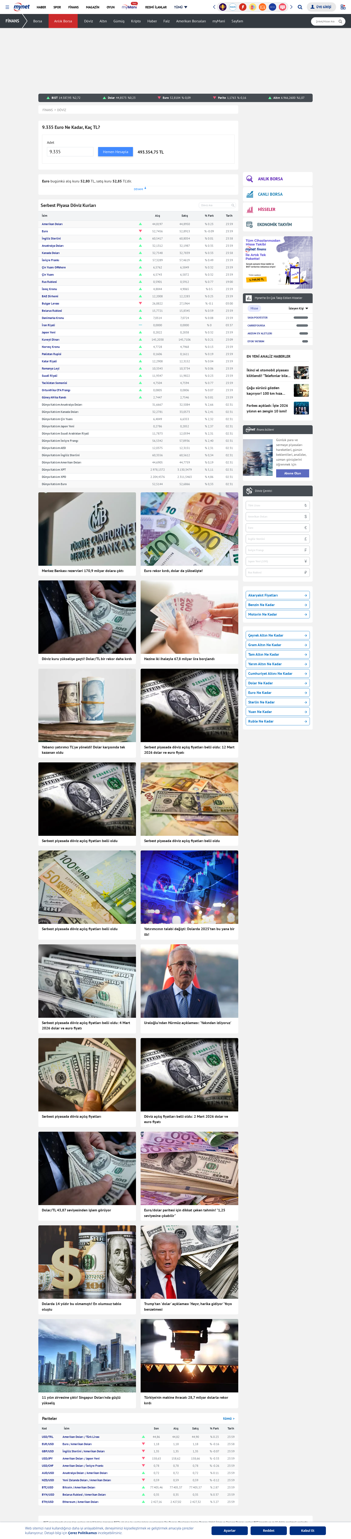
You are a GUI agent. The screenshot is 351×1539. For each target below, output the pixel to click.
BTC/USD (47, 1487)
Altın (103, 21)
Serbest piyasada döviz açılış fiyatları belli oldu (80, 840)
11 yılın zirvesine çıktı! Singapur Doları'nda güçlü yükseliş (81, 1400)
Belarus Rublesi (52, 311)
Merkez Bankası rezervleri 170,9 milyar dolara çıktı (82, 570)
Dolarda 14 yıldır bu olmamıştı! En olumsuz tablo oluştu (81, 1306)
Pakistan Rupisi (51, 354)
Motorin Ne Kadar (277, 614)
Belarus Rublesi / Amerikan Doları (84, 1495)
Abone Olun (292, 473)
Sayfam (237, 21)
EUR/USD (48, 1444)
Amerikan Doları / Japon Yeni (81, 1458)
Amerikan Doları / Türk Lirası (81, 1437)
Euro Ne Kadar (277, 692)
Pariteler (49, 1418)
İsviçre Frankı (50, 260)
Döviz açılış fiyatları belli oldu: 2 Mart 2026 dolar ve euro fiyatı (186, 1119)
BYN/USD (48, 1495)
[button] (7, 7)
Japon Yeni (49, 332)
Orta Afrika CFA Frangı (56, 390)
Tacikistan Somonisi (54, 383)
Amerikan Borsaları (191, 21)
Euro (45, 231)
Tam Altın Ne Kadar (277, 654)
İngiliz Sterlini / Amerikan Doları (84, 1451)
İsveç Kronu (49, 289)
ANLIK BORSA (264, 179)
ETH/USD (47, 1502)
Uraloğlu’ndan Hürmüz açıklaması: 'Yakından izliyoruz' (187, 1022)
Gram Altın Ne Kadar (277, 644)
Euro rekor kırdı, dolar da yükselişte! (173, 570)
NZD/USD (48, 1480)
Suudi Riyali (49, 376)
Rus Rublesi (49, 282)
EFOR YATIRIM (256, 341)
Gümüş (119, 21)
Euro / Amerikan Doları (77, 1444)
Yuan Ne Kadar (277, 711)
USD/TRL (47, 1437)
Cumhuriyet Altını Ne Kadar (277, 673)
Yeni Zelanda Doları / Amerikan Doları (87, 1480)
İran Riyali (48, 325)
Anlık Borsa (63, 21)
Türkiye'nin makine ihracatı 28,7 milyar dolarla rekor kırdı (186, 1400)
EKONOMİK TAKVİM (269, 224)
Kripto (136, 21)
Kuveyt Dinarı (51, 340)
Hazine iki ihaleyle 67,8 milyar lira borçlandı (179, 658)
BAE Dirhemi (50, 296)
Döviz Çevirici (263, 491)
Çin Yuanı (48, 275)
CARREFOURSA (256, 325)
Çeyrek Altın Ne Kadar (277, 635)
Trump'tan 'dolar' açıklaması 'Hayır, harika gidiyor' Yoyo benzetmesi (188, 1306)
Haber (152, 21)
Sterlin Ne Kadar (277, 702)
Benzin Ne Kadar (277, 604)
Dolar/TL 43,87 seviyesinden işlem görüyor (76, 1210)
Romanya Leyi (51, 368)
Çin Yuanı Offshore (54, 267)
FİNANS (12, 21)
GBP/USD (48, 1451)
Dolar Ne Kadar (277, 683)
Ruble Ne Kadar (277, 721)
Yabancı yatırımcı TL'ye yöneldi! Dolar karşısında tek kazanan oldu (83, 750)
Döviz (88, 21)
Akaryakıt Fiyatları (277, 595)
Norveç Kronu (51, 347)
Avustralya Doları (53, 246)
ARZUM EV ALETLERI (260, 333)
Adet (50, 142)
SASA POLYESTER (258, 317)
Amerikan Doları (52, 224)
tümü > (229, 1418)
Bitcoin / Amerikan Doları (79, 1487)
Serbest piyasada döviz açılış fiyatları (71, 1116)
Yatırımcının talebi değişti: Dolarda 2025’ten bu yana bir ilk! (189, 931)
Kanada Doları (51, 253)
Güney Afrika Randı (54, 397)
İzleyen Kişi (296, 308)
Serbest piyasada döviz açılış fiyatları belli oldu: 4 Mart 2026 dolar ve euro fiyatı (86, 1025)
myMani (218, 21)
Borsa (37, 21)
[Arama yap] (300, 7)
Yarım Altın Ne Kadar (277, 664)
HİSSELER (260, 209)
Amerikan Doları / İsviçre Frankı (83, 1466)
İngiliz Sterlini (51, 238)
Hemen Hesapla (115, 151)
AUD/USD (48, 1473)
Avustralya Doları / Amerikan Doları (85, 1473)
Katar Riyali (49, 361)
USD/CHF (47, 1466)
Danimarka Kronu (53, 318)
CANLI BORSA (264, 194)
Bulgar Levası (50, 303)
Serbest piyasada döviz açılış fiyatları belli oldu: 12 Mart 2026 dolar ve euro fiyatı (189, 750)
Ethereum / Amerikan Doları (81, 1502)
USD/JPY (47, 1458)
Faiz (166, 21)
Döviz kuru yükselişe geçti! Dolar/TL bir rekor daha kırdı (87, 658)
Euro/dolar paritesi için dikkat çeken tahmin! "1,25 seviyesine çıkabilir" (184, 1213)
